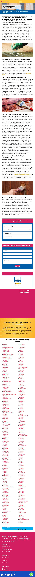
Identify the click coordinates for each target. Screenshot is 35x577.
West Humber (6, 377)
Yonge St (5, 353)
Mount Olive (5, 498)
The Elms (5, 407)
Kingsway (21, 361)
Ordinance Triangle (7, 477)
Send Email (6, 569)
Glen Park (21, 404)
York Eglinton (6, 350)
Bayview (21, 504)
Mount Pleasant (6, 496)
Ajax (20, 521)
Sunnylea (5, 415)
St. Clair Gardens (6, 424)
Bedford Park (22, 499)
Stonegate (5, 420)
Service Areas (5, 562)
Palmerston (5, 475)
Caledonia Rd (22, 472)
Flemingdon (21, 410)
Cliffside (21, 455)
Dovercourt (21, 438)
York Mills (5, 348)
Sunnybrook (5, 417)
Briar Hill (21, 482)
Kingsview (21, 363)
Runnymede (5, 437)
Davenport (21, 447)
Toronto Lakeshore (7, 391)
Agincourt (21, 522)
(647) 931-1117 (8, 575)
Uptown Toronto (6, 385)
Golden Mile (21, 401)
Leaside (20, 350)
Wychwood (5, 360)
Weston (5, 371)
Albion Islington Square (24, 519)
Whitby (4, 368)
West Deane (5, 380)
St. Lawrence (6, 422)
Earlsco (20, 431)
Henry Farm (21, 391)
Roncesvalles (6, 441)
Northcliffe (5, 485)
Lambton (21, 354)
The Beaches (6, 411)
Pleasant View (6, 462)
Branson (21, 484)
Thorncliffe (5, 400)
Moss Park (5, 501)
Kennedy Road (22, 368)
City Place (21, 462)
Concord (21, 452)
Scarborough (6, 434)
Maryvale (5, 512)
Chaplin (20, 467)
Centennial (21, 468)
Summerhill (5, 418)
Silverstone (5, 430)
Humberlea (21, 383)
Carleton (21, 471)
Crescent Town (22, 449)
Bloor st (20, 489)
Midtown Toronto (7, 511)
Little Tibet (5, 523)
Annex (20, 515)
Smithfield (5, 427)
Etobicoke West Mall (23, 415)
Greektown (21, 400)
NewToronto (6, 492)
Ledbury (21, 348)
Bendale (21, 496)
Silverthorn (5, 428)
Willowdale (5, 367)
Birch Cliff (21, 494)
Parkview (5, 471)
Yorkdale (5, 346)
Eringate (21, 418)
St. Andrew (5, 425)
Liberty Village (22, 347)
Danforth (21, 448)
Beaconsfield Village (23, 501)
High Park (21, 390)
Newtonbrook (6, 494)
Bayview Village (22, 502)
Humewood (21, 378)
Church (20, 464)
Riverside (5, 444)
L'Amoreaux (21, 357)
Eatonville (21, 427)
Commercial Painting (6, 551)
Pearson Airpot (6, 467)
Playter (4, 464)
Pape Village (6, 474)
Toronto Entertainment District (9, 394)
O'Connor (5, 484)
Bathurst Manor (22, 506)
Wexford (5, 370)
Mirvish (4, 506)
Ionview (20, 377)
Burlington (21, 477)
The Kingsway (6, 404)
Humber (21, 384)
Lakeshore (21, 355)
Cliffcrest (21, 457)
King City (21, 365)
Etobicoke (21, 417)
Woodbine (5, 363)
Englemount (21, 420)
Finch (20, 412)
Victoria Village (6, 383)
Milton (4, 509)
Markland (5, 515)
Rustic (4, 435)
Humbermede (22, 381)
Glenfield (21, 402)
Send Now (17, 266)
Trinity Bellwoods (7, 390)
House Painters (5, 547)
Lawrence (21, 351)
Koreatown (21, 358)
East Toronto (22, 430)
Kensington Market (23, 367)
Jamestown (21, 374)
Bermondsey (21, 495)
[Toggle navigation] (20, 2)
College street (22, 454)
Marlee (4, 514)
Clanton (20, 458)
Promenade (5, 458)
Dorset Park (21, 439)
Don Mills (21, 442)
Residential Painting (6, 546)
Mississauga (6, 505)
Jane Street (21, 373)
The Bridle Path (6, 410)
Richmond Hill (6, 448)
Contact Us (4, 560)
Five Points (21, 411)
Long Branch (6, 522)
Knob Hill (21, 360)
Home (3, 11)
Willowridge (5, 365)
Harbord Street (22, 394)
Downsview (21, 437)
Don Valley (21, 441)
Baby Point (21, 509)
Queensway (5, 454)
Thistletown (5, 401)
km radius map (9, 304)
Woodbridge (5, 361)
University (5, 388)
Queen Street (6, 457)
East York (21, 428)
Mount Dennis (6, 499)
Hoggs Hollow (22, 385)
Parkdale (5, 472)
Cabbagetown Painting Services (12, 11)
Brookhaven (21, 478)
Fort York (21, 407)
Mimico (4, 508)
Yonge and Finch (6, 357)
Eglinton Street (22, 424)
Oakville (5, 481)
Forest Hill (21, 408)
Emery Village (22, 421)
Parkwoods (5, 468)
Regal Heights (6, 452)
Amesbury (21, 516)
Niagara (5, 491)
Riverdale (5, 445)
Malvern (5, 519)
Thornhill (5, 397)
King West (21, 364)
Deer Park (21, 444)
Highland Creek (22, 388)
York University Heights (8, 347)
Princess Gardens (7, 459)
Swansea (5, 414)
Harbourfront (22, 393)
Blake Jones (21, 491)
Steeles (4, 421)
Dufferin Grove (22, 434)
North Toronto (6, 489)
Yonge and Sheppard (7, 355)
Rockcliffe (5, 442)
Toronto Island (6, 393)
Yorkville (5, 344)
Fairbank (21, 414)
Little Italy (21, 346)
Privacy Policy (4, 558)
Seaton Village (6, 432)
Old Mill (5, 478)
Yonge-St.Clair (6, 351)
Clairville (21, 459)
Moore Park (5, 504)
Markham (5, 516)
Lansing (21, 353)
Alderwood (21, 518)
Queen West (5, 455)
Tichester (5, 395)
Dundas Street (22, 432)
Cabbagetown (22, 475)
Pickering (5, 465)
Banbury (21, 508)
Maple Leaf (5, 518)
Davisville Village (22, 445)
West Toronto (6, 373)
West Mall (5, 375)
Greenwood (21, 398)
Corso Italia (21, 451)
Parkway (5, 469)
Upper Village (6, 387)
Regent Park (5, 451)
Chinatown (21, 465)
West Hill (5, 378)
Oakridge (5, 482)
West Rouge (5, 374)
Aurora (20, 511)
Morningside (6, 502)
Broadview (21, 481)
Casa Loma (21, 469)
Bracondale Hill (22, 486)
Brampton (21, 485)
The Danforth (6, 408)
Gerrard (20, 405)
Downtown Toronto (23, 435)
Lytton (4, 521)
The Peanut (5, 402)
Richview (5, 447)
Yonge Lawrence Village (8, 354)
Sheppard (5, 431)
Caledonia (21, 474)
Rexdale (5, 449)
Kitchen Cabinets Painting (7, 549)
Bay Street (21, 505)
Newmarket (5, 495)
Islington (21, 375)
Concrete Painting (5, 557)
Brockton (21, 479)
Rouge (4, 438)
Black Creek (21, 492)
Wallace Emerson (7, 381)
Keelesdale (21, 370)
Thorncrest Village (7, 398)
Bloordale (21, 488)
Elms (20, 422)
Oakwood (5, 479)
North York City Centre (8, 486)
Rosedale (5, 439)
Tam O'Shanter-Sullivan (8, 412)
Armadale (21, 514)
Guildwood (21, 397)
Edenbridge (21, 425)
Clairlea (20, 461)
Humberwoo (21, 380)
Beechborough (22, 498)
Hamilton (21, 395)
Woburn (5, 364)
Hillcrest (21, 387)
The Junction (6, 405)
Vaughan (5, 384)
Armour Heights (22, 512)
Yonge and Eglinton (7, 358)
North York (5, 488)
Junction (21, 371)
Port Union (5, 461)
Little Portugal (22, 344)
